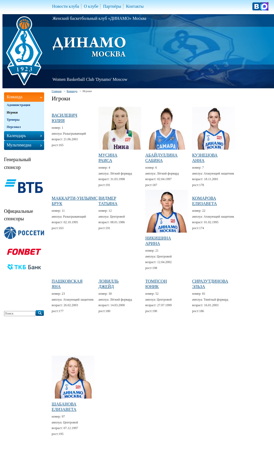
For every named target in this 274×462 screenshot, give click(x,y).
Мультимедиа (19, 145)
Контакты (135, 6)
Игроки (12, 112)
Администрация (18, 105)
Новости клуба (65, 6)
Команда (72, 91)
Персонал (14, 127)
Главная (57, 91)
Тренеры (13, 120)
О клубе (91, 6)
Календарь (16, 135)
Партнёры (112, 6)
